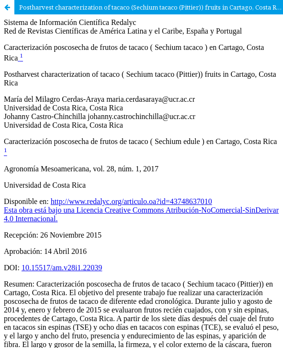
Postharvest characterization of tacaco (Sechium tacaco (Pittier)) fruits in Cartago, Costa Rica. (151, 7)
